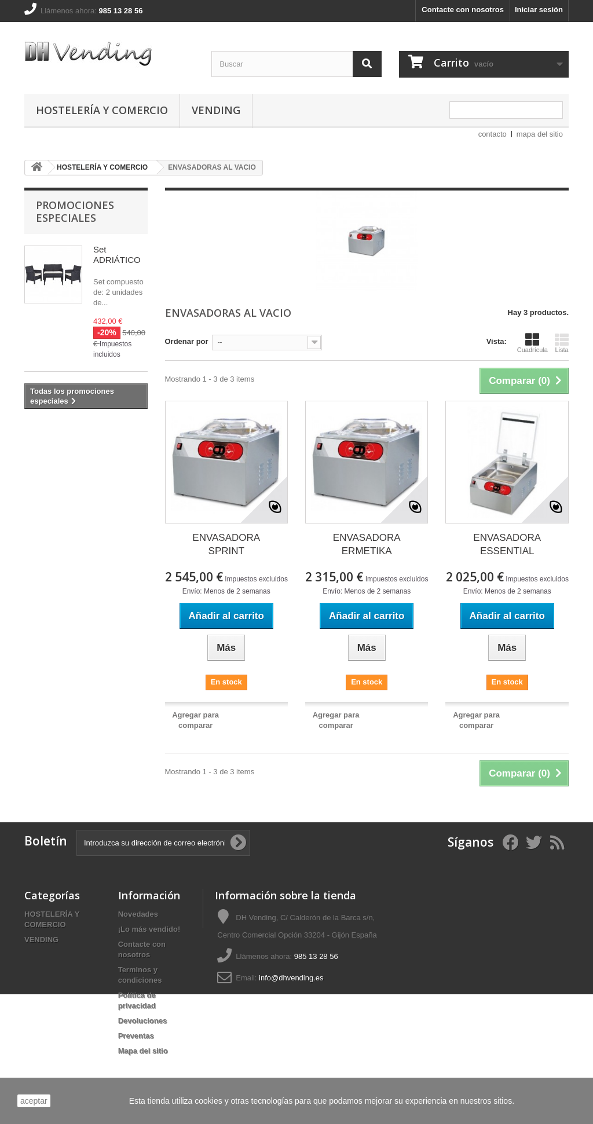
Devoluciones (142, 1020)
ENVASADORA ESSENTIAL (507, 544)
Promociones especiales (75, 211)
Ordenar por (186, 341)
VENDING (216, 110)
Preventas (136, 1035)
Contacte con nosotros (463, 9)
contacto (492, 134)
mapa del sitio (540, 134)
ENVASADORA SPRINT (226, 544)
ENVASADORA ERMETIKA (367, 544)
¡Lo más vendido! (149, 929)
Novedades (138, 914)
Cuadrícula (532, 342)
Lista (562, 342)
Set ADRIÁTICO (117, 254)
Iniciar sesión (539, 9)
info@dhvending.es (291, 977)
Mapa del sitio (143, 1050)
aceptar (33, 1100)
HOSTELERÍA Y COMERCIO (102, 110)
